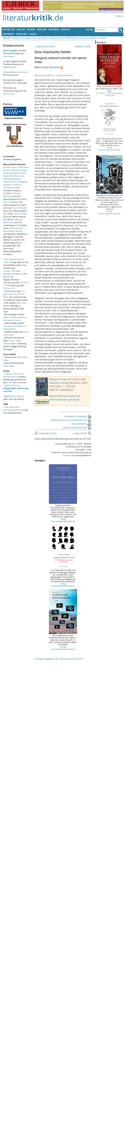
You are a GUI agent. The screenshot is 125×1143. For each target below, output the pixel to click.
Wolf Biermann (17, 175)
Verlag (119, 16)
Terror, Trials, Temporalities (12, 342)
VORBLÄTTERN (83, 46)
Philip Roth (23, 167)
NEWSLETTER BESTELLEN (77, 427)
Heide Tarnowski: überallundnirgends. (13, 272)
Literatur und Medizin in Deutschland (14, 327)
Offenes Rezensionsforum (15, 72)
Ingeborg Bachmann (12, 221)
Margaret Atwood (96, 38)
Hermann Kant (10, 181)
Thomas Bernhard (11, 195)
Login (32, 33)
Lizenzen (67, 455)
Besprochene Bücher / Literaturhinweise (54, 75)
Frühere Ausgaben (21, 38)
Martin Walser (13, 173)
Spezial (31, 29)
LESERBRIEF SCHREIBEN (77, 416)
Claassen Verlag (58, 383)
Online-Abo (8, 93)
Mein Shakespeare (12, 178)
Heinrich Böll (9, 170)
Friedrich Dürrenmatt (12, 186)
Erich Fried (8, 202)
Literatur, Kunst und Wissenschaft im (14, 376)
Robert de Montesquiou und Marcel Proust (14, 319)
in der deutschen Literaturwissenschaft (13, 408)
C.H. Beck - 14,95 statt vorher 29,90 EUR (109, 94)
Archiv (21, 29)
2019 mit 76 (8, 288)
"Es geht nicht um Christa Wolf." (14, 294)
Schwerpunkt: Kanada (73, 38)
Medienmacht (10, 67)
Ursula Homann (49, 67)
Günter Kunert (10, 167)
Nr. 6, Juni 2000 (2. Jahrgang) (46, 38)
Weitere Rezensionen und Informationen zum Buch (64, 397)
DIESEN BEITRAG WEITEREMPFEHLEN (71, 420)
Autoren (53, 29)
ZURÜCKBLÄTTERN (45, 46)
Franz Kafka (8, 365)
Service (65, 29)
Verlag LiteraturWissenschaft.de (63, 520)
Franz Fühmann (19, 207)
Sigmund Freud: (15, 388)
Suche (89, 29)
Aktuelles (9, 29)
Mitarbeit (8, 33)
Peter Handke (20, 213)
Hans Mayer (9, 56)
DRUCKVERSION (81, 423)
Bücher (41, 29)
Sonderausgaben (12, 159)
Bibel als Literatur (16, 396)
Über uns (21, 33)
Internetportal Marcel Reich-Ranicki (13, 230)
